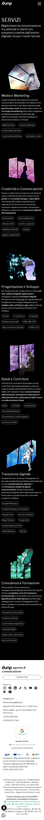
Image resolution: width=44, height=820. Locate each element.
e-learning (33, 318)
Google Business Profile (11, 528)
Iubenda (23, 533)
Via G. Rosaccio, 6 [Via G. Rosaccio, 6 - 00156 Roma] (24, 706)
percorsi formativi (9, 642)
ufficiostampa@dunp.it (13, 702)
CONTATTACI (22, 677)
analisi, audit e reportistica (12, 637)
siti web (5, 318)
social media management (12, 626)
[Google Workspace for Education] (20, 744)
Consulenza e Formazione (20, 585)
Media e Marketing (15, 95)
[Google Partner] (10, 744)
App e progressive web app (13, 329)
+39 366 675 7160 (11, 720)
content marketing (27, 125)
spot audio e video (34, 136)
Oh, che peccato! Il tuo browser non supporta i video (22, 76)
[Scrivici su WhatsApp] (3, 815)
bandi (4, 408)
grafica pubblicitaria (25, 220)
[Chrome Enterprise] (23, 744)
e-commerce (19, 318)
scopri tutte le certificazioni (22, 748)
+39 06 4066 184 (10, 717)
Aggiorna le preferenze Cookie (28, 792)
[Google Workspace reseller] (17, 744)
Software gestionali (10, 324)
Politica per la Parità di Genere (16, 790)
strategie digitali (8, 631)
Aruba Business (8, 533)
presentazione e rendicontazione (15, 419)
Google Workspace (10, 505)
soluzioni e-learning (9, 620)
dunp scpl (21, 780)
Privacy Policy (34, 790)
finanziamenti (30, 408)
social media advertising (11, 136)
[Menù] (39, 3)
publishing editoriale (10, 231)
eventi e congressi (26, 226)
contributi (15, 408)
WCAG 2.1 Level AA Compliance (16, 809)
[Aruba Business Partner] (33, 744)
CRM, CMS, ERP (29, 324)
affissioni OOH (8, 226)
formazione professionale (12, 614)
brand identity (7, 220)
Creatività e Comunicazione (22, 191)
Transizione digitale (16, 476)
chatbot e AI (33, 329)
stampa (26, 231)
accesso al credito (9, 424)
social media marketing (11, 131)
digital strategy (8, 125)
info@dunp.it (8, 699)
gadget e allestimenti (10, 237)
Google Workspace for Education (15, 511)
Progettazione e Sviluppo (20, 289)
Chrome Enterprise (25, 517)
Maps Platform (8, 522)
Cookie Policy (9, 792)
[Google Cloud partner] (13, 744)
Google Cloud (7, 517)
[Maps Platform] (27, 744)
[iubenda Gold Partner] (30, 744)
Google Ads (24, 522)
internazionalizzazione (11, 413)
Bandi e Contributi (15, 381)
